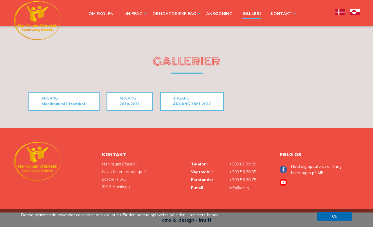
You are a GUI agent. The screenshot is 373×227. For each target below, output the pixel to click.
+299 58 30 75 (242, 180)
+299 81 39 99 (242, 164)
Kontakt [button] (283, 14)
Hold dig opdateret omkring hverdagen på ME (316, 170)
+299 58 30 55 (242, 172)
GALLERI (251, 14)
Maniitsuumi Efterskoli (64, 101)
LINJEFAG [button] (135, 14)
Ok (334, 216)
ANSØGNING (219, 14)
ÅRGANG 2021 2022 (192, 101)
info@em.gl (239, 188)
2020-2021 (130, 101)
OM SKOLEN (101, 14)
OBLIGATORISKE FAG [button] (176, 14)
